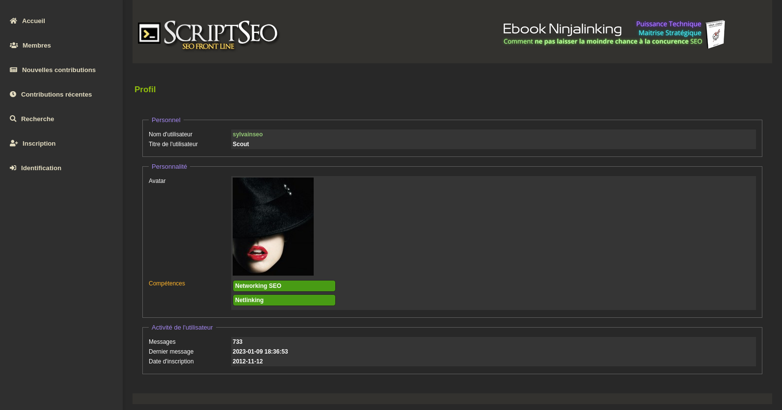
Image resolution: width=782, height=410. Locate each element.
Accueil (27, 21)
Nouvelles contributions (53, 70)
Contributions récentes (51, 94)
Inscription (32, 143)
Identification (35, 168)
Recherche (32, 119)
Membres (30, 45)
